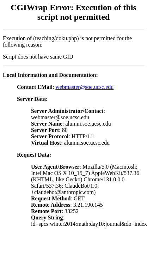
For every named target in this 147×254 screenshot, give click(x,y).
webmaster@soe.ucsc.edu (84, 87)
